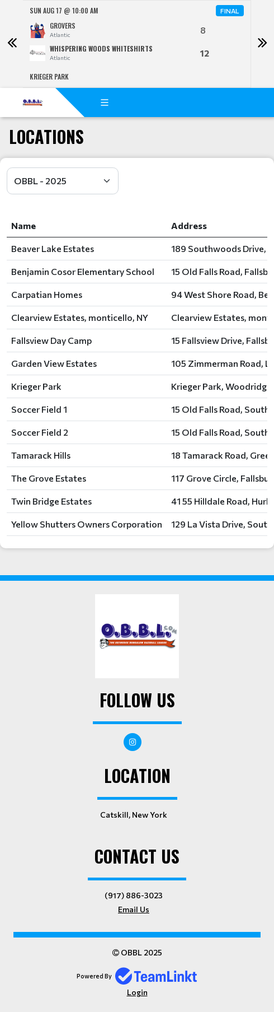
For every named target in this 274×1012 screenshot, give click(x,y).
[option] (137, 44)
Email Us (133, 909)
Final (229, 11)
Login (137, 992)
